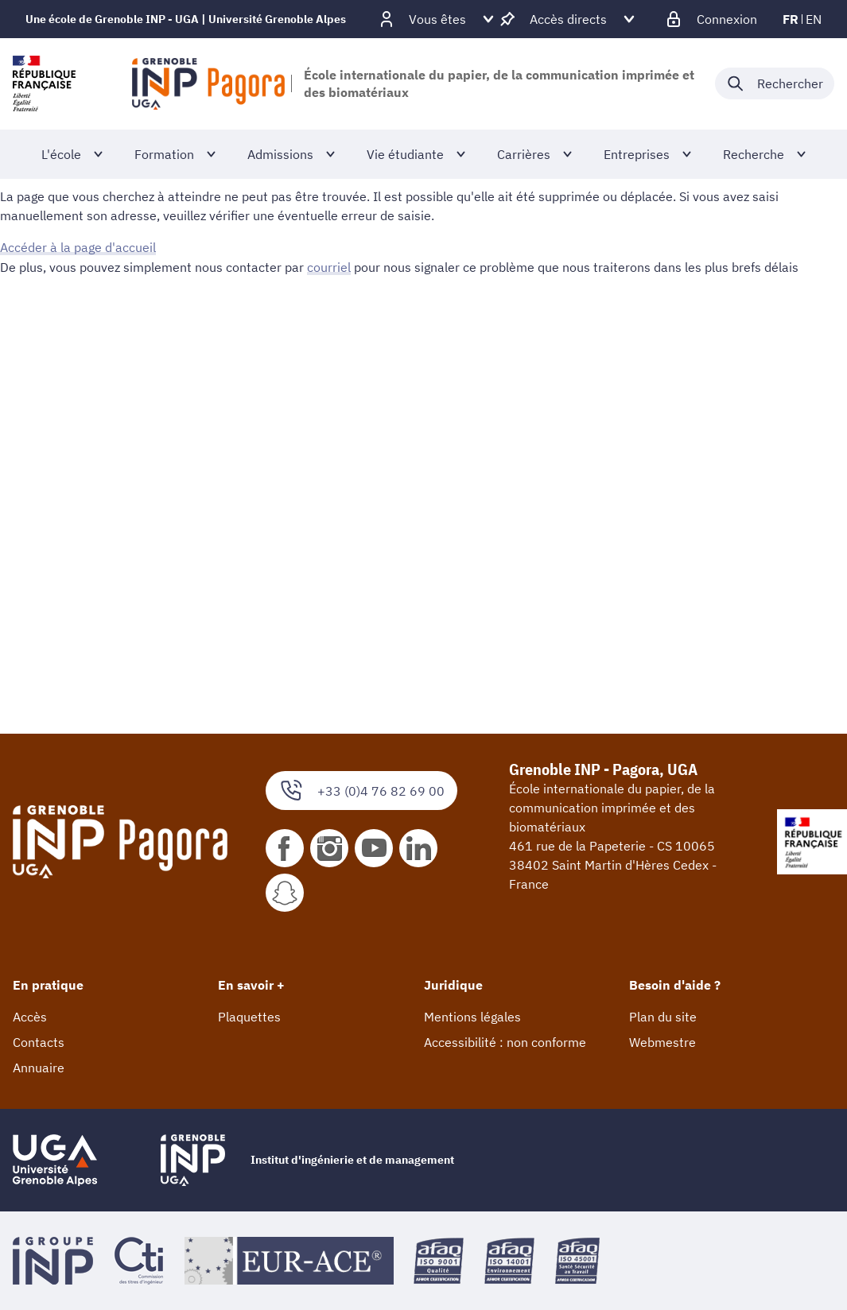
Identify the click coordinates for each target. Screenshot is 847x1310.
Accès (30, 1017)
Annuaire (38, 1068)
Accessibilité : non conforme (505, 1042)
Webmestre (662, 1042)
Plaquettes (249, 1017)
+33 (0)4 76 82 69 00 (361, 790)
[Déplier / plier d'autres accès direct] (568, 19)
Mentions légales (472, 1017)
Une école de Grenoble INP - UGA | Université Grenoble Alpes (185, 19)
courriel (329, 266)
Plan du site (663, 1017)
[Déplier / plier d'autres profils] (437, 19)
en (814, 19)
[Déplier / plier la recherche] (774, 83)
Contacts (38, 1042)
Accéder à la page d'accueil (78, 247)
